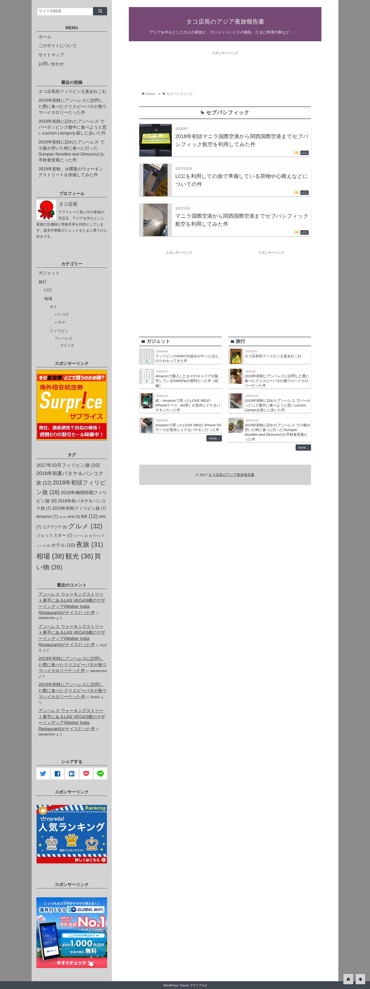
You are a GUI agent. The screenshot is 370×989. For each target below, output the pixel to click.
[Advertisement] (225, 67)
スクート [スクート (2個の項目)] (81, 535)
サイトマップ (51, 55)
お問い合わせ (51, 64)
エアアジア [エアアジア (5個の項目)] (55, 527)
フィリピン (59, 330)
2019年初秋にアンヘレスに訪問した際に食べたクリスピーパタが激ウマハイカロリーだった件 (277, 380)
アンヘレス (63, 338)
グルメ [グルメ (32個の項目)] (85, 526)
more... (214, 438)
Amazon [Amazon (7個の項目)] (47, 516)
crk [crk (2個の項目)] (62, 517)
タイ (53, 306)
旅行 (42, 281)
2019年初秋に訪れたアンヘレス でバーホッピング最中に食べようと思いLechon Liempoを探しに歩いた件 (277, 405)
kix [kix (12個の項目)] (89, 516)
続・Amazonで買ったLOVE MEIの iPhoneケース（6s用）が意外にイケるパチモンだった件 (188, 405)
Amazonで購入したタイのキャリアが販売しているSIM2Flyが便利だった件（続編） (187, 380)
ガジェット (49, 273)
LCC (304, 153)
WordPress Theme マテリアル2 (185, 985)
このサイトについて (57, 45)
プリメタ (67, 345)
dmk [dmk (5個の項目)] (73, 517)
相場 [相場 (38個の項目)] (50, 556)
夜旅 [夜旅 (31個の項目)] (89, 544)
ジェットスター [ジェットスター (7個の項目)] (54, 535)
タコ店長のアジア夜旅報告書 (225, 21)
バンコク (62, 314)
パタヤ (60, 322)
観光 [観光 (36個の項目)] (79, 556)
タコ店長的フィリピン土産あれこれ (273, 356)
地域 (48, 298)
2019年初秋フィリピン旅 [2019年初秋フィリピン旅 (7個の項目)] (79, 508)
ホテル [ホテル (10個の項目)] (63, 545)
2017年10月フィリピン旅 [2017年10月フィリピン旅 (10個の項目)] (68, 465)
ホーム (44, 36)
